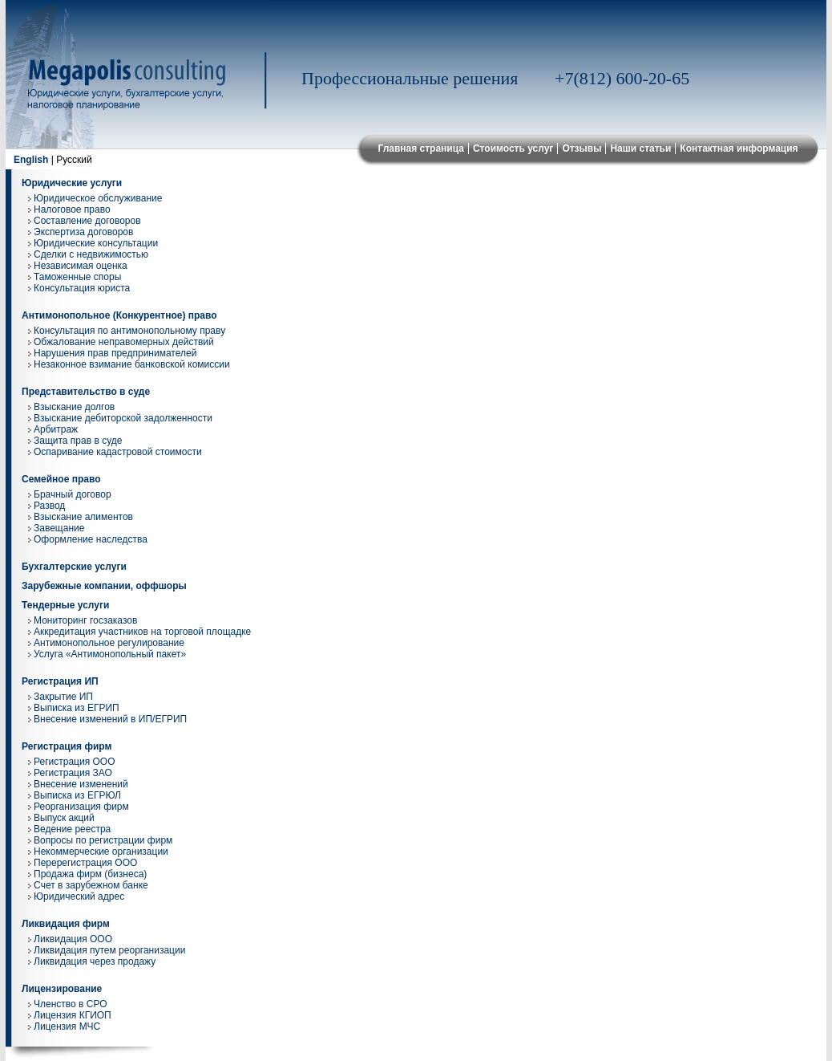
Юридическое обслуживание (98, 198)
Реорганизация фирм (81, 806)
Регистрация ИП (60, 681)
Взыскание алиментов (83, 516)
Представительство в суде (86, 391)
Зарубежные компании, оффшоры (104, 585)
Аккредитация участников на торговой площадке (142, 631)
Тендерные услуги (65, 605)
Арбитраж (56, 429)
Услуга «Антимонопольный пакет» (110, 654)
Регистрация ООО (74, 761)
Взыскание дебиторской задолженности (123, 418)
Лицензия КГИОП (72, 1015)
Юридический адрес (79, 896)
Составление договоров (87, 220)
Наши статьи (640, 148)
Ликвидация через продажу (94, 961)
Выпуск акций (64, 817)
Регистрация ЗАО (73, 772)
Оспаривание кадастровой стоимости (118, 451)
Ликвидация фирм (66, 923)
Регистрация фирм (66, 746)
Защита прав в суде (78, 440)
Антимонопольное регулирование (109, 642)
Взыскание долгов (74, 407)
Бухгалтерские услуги (74, 566)
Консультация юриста (82, 288)
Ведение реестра (72, 829)
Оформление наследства (90, 539)
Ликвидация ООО (73, 939)
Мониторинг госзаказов (85, 620)
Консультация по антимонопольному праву (129, 330)
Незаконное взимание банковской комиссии (132, 364)
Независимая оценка (80, 265)
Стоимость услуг (513, 148)
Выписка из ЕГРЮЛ (77, 795)
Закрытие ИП (63, 696)
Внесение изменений (81, 784)
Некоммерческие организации (101, 851)
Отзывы (581, 148)
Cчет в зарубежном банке (91, 885)
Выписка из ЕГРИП (76, 707)
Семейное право (61, 479)
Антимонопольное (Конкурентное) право (119, 315)
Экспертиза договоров (83, 232)
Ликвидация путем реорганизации (109, 950)
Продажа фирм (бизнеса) (90, 874)
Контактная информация (739, 148)
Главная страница (421, 148)
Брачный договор (72, 494)
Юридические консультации (96, 243)
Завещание (59, 528)
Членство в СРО (70, 1004)
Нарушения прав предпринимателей (115, 353)
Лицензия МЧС (67, 1026)
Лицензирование (62, 988)
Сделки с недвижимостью (91, 254)
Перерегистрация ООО (85, 862)
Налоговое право (72, 209)
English (31, 159)
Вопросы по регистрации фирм (103, 840)
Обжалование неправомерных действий (124, 342)
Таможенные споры (77, 277)
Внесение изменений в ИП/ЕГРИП (110, 719)
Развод (49, 505)
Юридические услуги (72, 183)
